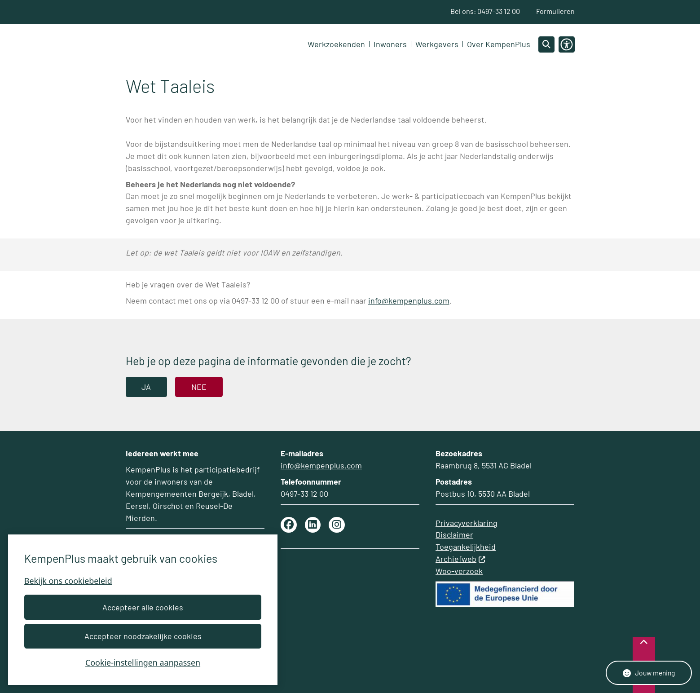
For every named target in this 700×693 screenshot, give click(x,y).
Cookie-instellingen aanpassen (142, 662)
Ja (146, 387)
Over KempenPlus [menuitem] (498, 44)
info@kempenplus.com (408, 301)
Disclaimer (454, 534)
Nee (199, 387)
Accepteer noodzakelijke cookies (142, 636)
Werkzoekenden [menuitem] (336, 44)
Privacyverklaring (466, 523)
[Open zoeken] (546, 44)
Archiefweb (460, 559)
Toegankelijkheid (466, 547)
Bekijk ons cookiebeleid (68, 580)
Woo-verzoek (459, 571)
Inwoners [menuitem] (390, 44)
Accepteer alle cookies (142, 607)
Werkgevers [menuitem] (436, 44)
